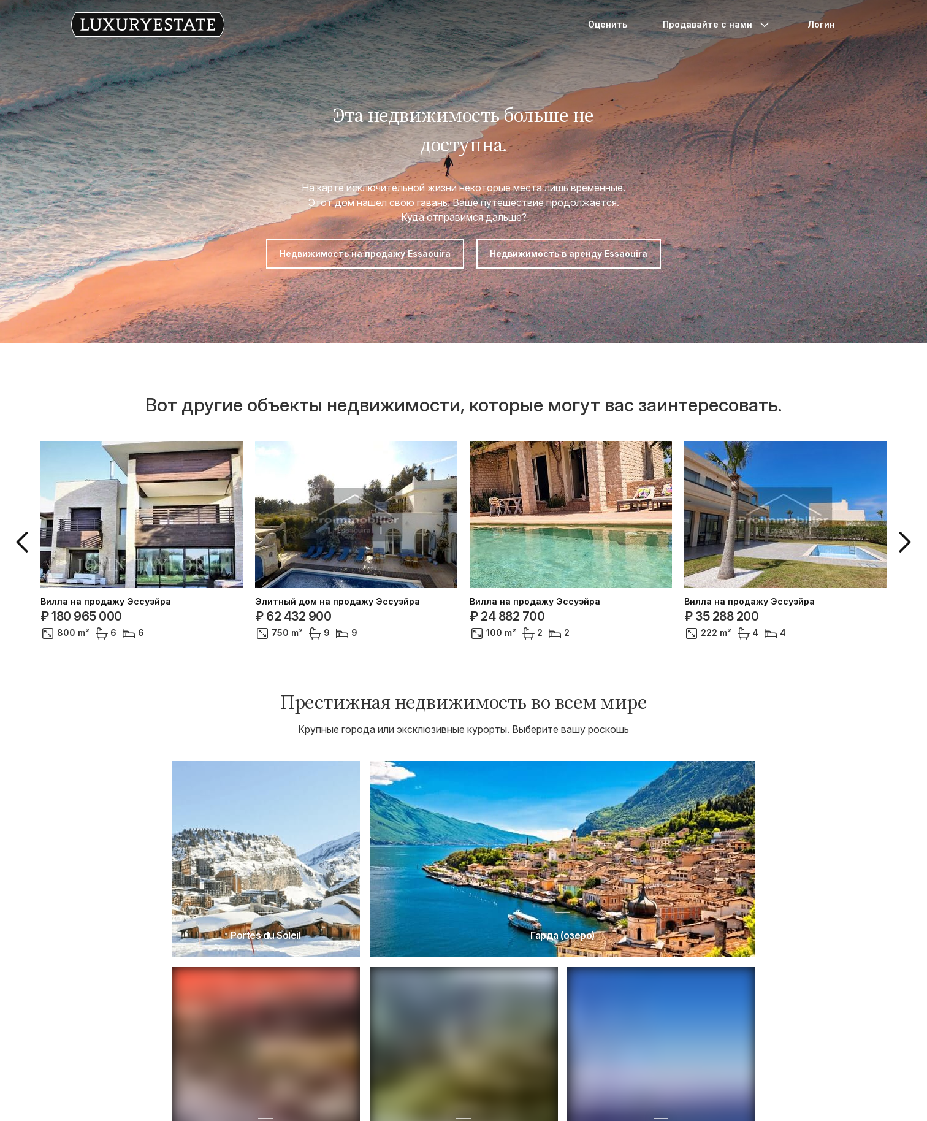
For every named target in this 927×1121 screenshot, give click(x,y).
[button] (24, 542)
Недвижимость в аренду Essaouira (568, 253)
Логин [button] (821, 24)
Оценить (607, 24)
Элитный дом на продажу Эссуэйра (337, 601)
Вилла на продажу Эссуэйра (105, 601)
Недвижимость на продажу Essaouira (365, 253)
